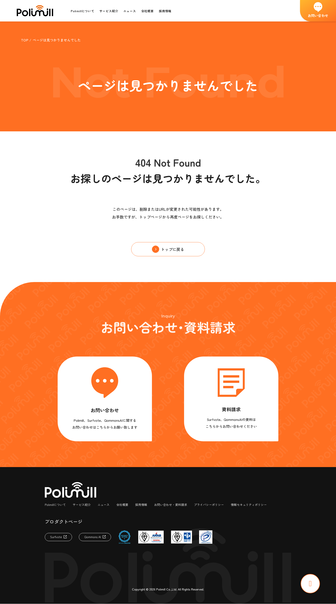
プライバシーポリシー (209, 505)
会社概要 (122, 505)
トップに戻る (172, 249)
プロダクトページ (63, 521)
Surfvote (56, 537)
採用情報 (141, 505)
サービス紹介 (82, 505)
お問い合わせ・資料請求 (170, 505)
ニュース (104, 505)
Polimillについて (55, 505)
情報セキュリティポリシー (249, 505)
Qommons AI (92, 537)
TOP (24, 39)
